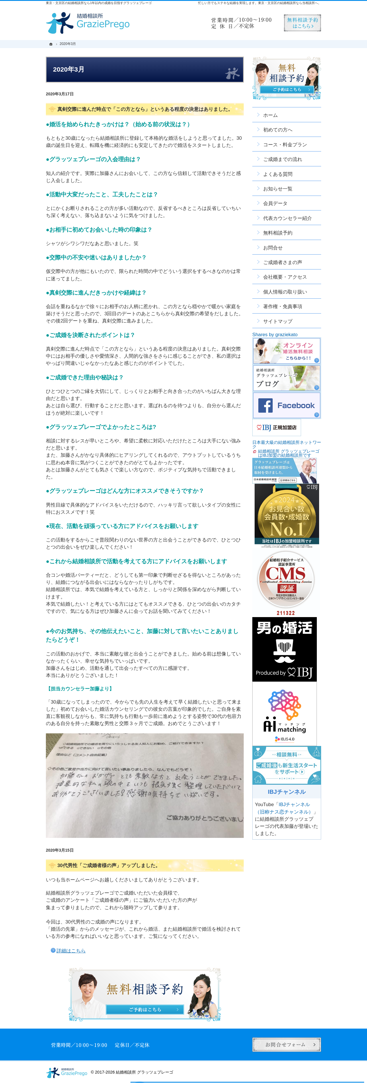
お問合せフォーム (286, 1044)
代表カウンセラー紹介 (287, 218)
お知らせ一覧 (277, 189)
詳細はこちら (71, 951)
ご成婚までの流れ (282, 159)
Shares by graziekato (275, 334)
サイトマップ (277, 321)
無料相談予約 (277, 233)
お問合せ (273, 248)
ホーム (270, 115)
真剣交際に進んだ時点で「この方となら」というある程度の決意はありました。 (145, 109)
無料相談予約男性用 (302, 22)
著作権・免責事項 (282, 306)
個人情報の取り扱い (285, 292)
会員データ (275, 203)
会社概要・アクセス (285, 277)
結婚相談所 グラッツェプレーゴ (144, 1072)
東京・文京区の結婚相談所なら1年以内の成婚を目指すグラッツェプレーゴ (99, 3)
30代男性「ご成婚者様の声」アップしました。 (108, 865)
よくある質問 (277, 174)
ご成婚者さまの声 (282, 262)
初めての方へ (277, 130)
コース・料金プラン (285, 144)
